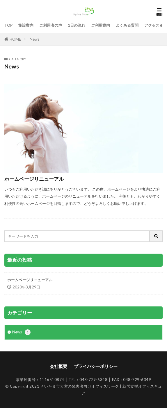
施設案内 (25, 25)
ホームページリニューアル (34, 179)
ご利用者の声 (50, 25)
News (34, 39)
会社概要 (58, 366)
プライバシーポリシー (96, 366)
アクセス (151, 25)
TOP (8, 25)
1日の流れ (76, 25)
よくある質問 (127, 25)
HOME (15, 39)
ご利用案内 (100, 25)
